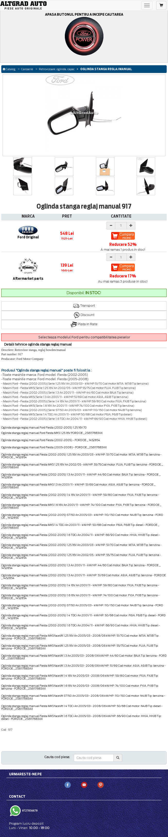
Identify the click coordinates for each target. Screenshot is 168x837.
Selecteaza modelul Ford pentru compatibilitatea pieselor (84, 337)
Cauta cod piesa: (57, 757)
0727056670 (29, 810)
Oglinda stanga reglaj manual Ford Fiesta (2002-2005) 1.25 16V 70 (44, 427)
